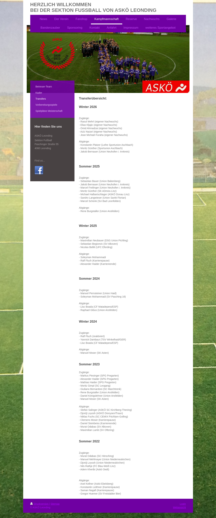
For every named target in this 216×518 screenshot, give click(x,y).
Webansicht (179, 507)
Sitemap (55, 503)
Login (183, 503)
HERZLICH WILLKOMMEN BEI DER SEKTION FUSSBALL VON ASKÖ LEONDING (93, 7)
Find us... (40, 160)
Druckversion (39, 503)
